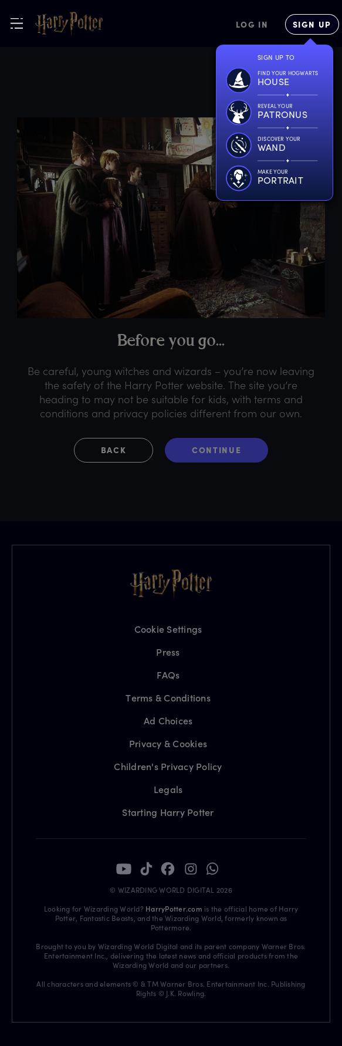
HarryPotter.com (173, 908)
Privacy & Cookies (168, 743)
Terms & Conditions (168, 697)
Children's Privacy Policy (168, 766)
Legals (168, 789)
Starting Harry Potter (168, 812)
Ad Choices (168, 720)
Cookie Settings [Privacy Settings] (168, 629)
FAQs (168, 675)
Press (168, 652)
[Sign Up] (312, 24)
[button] (119, 450)
